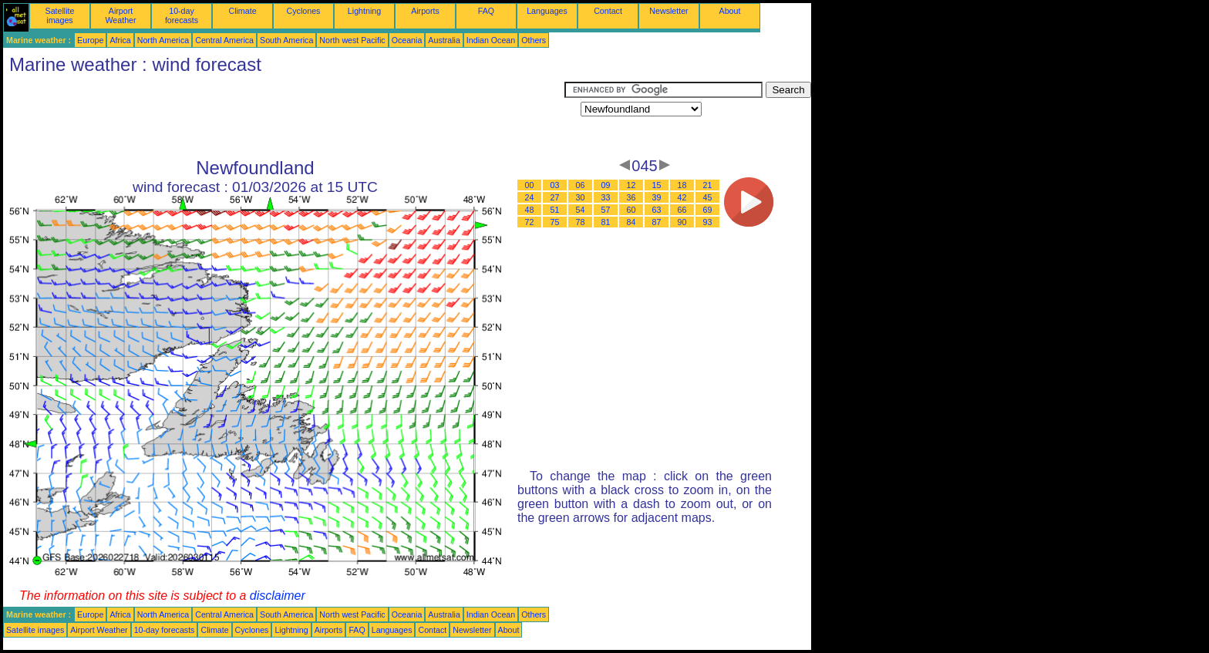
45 (707, 197)
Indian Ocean (490, 40)
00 (529, 185)
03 (555, 185)
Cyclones (304, 10)
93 (707, 222)
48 (529, 209)
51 (555, 209)
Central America (224, 40)
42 (682, 197)
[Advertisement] (283, 116)
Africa (119, 40)
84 (631, 222)
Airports (425, 10)
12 (631, 185)
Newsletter (668, 10)
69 (707, 209)
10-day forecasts (181, 15)
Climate (242, 10)
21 (707, 185)
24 (529, 197)
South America (286, 40)
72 (529, 222)
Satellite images (60, 15)
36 (631, 197)
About (730, 10)
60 (631, 209)
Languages (547, 10)
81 (606, 222)
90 (682, 222)
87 (657, 222)
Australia (444, 40)
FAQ (486, 10)
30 (580, 197)
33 (606, 197)
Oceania (407, 40)
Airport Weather (120, 15)
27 (555, 197)
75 (555, 222)
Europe (90, 40)
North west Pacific (352, 40)
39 (657, 197)
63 (657, 209)
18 (682, 185)
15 (657, 185)
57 (606, 209)
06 (580, 185)
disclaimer (277, 595)
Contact (608, 10)
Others (533, 40)
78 (580, 222)
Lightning (364, 10)
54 (580, 209)
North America (163, 40)
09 (606, 185)
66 (682, 209)
